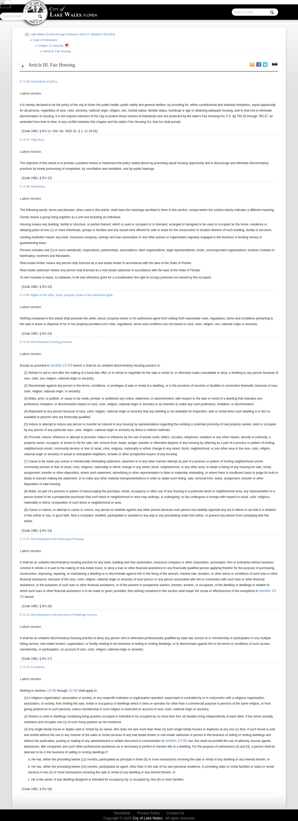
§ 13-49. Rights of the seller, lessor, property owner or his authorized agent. (66, 295)
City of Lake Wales (148, 818)
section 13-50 (175, 741)
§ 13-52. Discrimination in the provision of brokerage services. (59, 614)
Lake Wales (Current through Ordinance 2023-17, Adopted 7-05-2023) (72, 34)
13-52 (72, 690)
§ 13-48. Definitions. (33, 186)
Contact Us (175, 813)
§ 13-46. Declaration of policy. (39, 81)
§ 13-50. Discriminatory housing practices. (46, 342)
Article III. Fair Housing (56, 51)
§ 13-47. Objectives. (32, 139)
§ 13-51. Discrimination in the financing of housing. (52, 539)
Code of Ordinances (44, 39)
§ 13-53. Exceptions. (32, 667)
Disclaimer (122, 813)
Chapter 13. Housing (50, 45)
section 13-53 (60, 365)
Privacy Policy (148, 813)
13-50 (51, 690)
